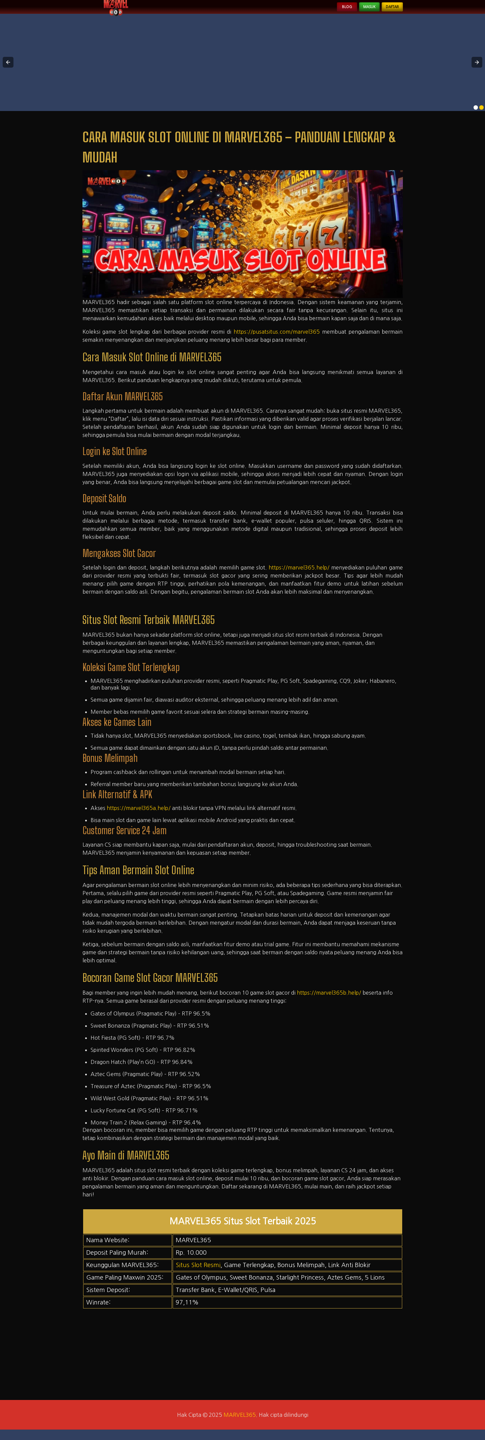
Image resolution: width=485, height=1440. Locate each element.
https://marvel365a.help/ (139, 818)
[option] (476, 117)
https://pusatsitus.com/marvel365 (277, 342)
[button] (8, 72)
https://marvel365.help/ (299, 578)
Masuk (352, 12)
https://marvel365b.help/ (329, 1003)
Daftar (386, 12)
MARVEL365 (239, 1425)
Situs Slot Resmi (198, 1275)
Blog (321, 12)
